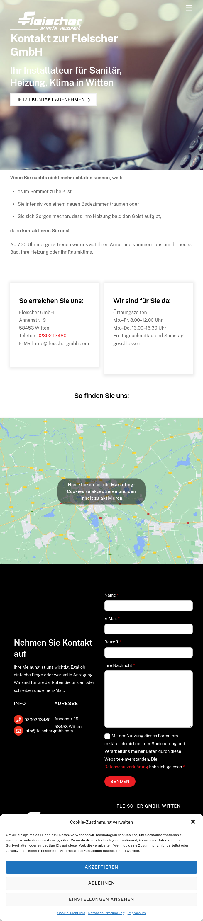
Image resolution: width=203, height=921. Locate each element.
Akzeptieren (101, 866)
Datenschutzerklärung (106, 913)
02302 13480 (51, 336)
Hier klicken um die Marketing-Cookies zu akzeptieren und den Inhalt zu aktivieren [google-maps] (101, 491)
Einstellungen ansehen (101, 899)
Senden (120, 781)
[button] (193, 822)
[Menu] (189, 8)
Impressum (137, 913)
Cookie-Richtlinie (71, 913)
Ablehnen (101, 883)
